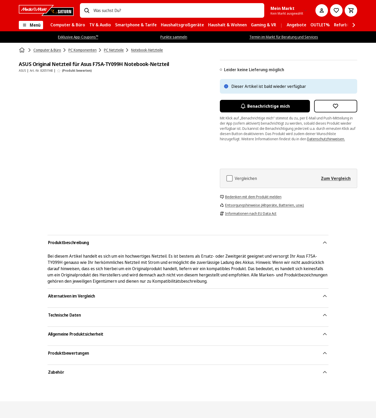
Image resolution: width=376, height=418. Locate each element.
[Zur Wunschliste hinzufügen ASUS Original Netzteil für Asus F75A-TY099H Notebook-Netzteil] (335, 106)
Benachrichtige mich (265, 106)
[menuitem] (67, 25)
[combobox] (176, 10)
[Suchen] (86, 10)
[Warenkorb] (351, 10)
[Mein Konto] (321, 10)
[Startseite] (22, 50)
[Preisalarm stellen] (336, 10)
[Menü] (31, 25)
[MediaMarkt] (46, 10)
